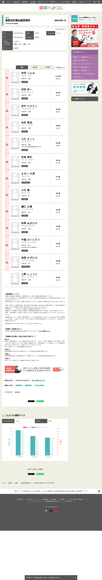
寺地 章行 (35, 158)
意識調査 (74, 2)
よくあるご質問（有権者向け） (76, 499)
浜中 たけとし (35, 107)
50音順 (48, 67)
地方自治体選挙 (39, 385)
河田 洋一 (35, 90)
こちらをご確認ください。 (44, 331)
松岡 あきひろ (35, 224)
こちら (30, 323)
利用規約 (62, 499)
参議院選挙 (25, 2)
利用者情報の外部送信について (53, 501)
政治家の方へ (20, 499)
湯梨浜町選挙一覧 (60, 20)
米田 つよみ (35, 74)
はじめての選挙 (65, 2)
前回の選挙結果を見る (38, 380)
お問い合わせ (68, 501)
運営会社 (54, 499)
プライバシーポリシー (36, 501)
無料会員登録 (39, 577)
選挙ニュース (31, 499)
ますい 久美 (35, 174)
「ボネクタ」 (53, 317)
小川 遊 (35, 191)
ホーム (3, 482)
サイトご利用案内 (43, 499)
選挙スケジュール (43, 2)
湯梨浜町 (17, 392)
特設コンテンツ (84, 2)
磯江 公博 (35, 207)
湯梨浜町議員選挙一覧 (26, 482)
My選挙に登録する (61, 29)
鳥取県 (16, 482)
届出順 (35, 67)
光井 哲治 (35, 123)
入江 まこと (35, 140)
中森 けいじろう (35, 240)
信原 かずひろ (35, 258)
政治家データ (54, 2)
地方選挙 (33, 2)
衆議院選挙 (16, 2)
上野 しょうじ (35, 275)
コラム (8, 2)
